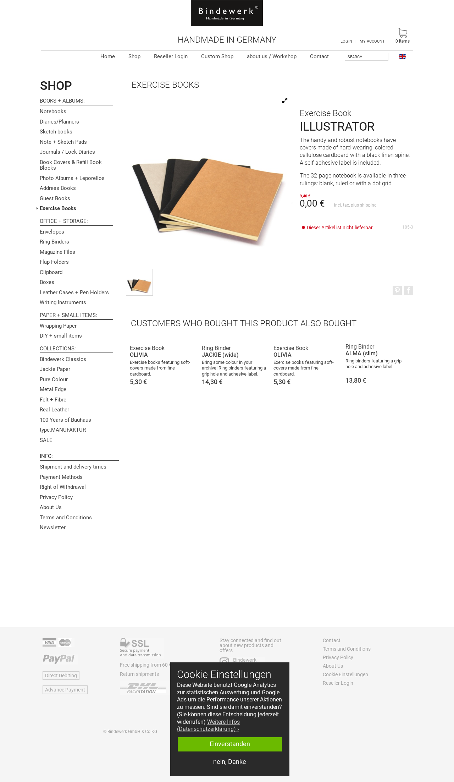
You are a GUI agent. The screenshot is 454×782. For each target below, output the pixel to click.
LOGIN (346, 41)
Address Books (58, 188)
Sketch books (56, 131)
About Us (51, 507)
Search (355, 57)
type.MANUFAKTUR (63, 430)
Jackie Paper (55, 369)
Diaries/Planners (59, 122)
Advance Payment (65, 690)
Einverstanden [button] (230, 744)
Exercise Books (58, 208)
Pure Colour (54, 379)
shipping (368, 205)
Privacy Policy (56, 497)
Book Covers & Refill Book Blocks (71, 165)
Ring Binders (54, 242)
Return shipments (139, 674)
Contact (319, 56)
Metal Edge (53, 389)
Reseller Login (171, 56)
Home (107, 56)
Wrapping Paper (58, 326)
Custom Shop (217, 56)
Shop (134, 56)
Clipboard (51, 272)
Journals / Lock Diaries (67, 152)
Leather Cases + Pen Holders (74, 292)
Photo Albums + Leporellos (72, 178)
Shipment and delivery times (73, 467)
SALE (46, 440)
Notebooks (53, 111)
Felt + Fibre (53, 400)
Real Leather (54, 409)
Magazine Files (57, 252)
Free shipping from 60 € (146, 665)
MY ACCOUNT (372, 41)
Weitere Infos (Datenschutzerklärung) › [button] (208, 725)
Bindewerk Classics (63, 359)
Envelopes (52, 232)
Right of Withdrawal (63, 487)
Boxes (47, 282)
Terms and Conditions (66, 517)
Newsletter (53, 527)
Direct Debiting (61, 675)
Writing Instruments (63, 302)
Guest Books (55, 198)
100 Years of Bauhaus (65, 420)
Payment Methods (61, 477)
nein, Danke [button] (229, 761)
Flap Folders (54, 262)
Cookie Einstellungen (345, 674)
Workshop (272, 56)
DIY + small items (61, 336)
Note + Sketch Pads (63, 142)
